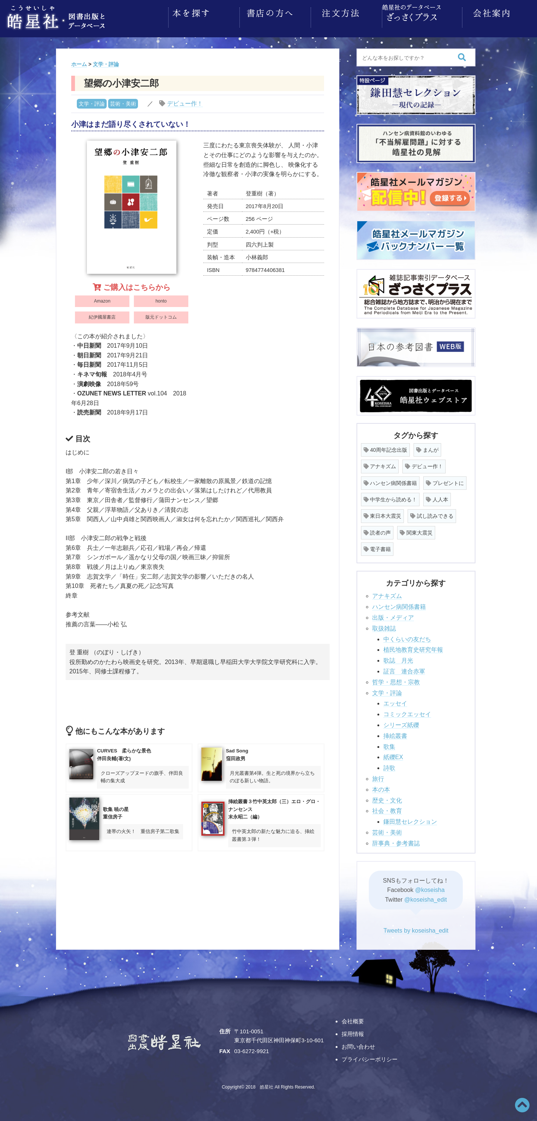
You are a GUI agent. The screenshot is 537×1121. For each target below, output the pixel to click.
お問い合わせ (358, 1044)
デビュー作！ (185, 101)
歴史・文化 (387, 798)
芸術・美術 (123, 101)
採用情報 (353, 1031)
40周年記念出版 (385, 448)
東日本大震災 (383, 514)
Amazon (102, 298)
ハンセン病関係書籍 (390, 481)
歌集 (389, 744)
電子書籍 (377, 547)
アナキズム (380, 464)
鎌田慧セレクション (410, 819)
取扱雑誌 (384, 626)
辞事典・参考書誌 (396, 841)
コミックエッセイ (407, 712)
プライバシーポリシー (370, 1057)
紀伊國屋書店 (102, 314)
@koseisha (430, 887)
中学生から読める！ (390, 497)
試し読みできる (431, 514)
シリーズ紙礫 (401, 723)
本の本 (381, 787)
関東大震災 (416, 530)
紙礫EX (393, 755)
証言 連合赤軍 (404, 669)
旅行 (378, 776)
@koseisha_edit (425, 897)
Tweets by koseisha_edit (415, 928)
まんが (427, 448)
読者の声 (377, 530)
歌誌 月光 (398, 658)
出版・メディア (393, 615)
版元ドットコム (161, 314)
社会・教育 (387, 808)
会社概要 (353, 1019)
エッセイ (395, 701)
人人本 (437, 497)
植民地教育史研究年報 (413, 647)
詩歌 (389, 766)
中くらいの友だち (407, 637)
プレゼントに (445, 481)
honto (161, 298)
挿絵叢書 (395, 733)
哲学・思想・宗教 (396, 680)
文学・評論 (92, 101)
